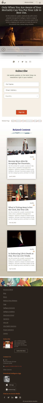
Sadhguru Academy (9, 311)
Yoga (4, 304)
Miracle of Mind (8, 289)
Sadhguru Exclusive (9, 308)
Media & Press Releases (10, 300)
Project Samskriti (8, 330)
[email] (30, 61)
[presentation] (21, 103)
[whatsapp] (13, 61)
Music (5, 297)
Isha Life (5, 322)
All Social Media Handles (30, 401)
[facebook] (18, 61)
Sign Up (21, 112)
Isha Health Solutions (9, 326)
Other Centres (7, 369)
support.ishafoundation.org (13, 366)
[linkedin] (26, 61)
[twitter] (22, 61)
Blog (4, 293)
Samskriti (6, 319)
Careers (5, 333)
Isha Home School (8, 315)
